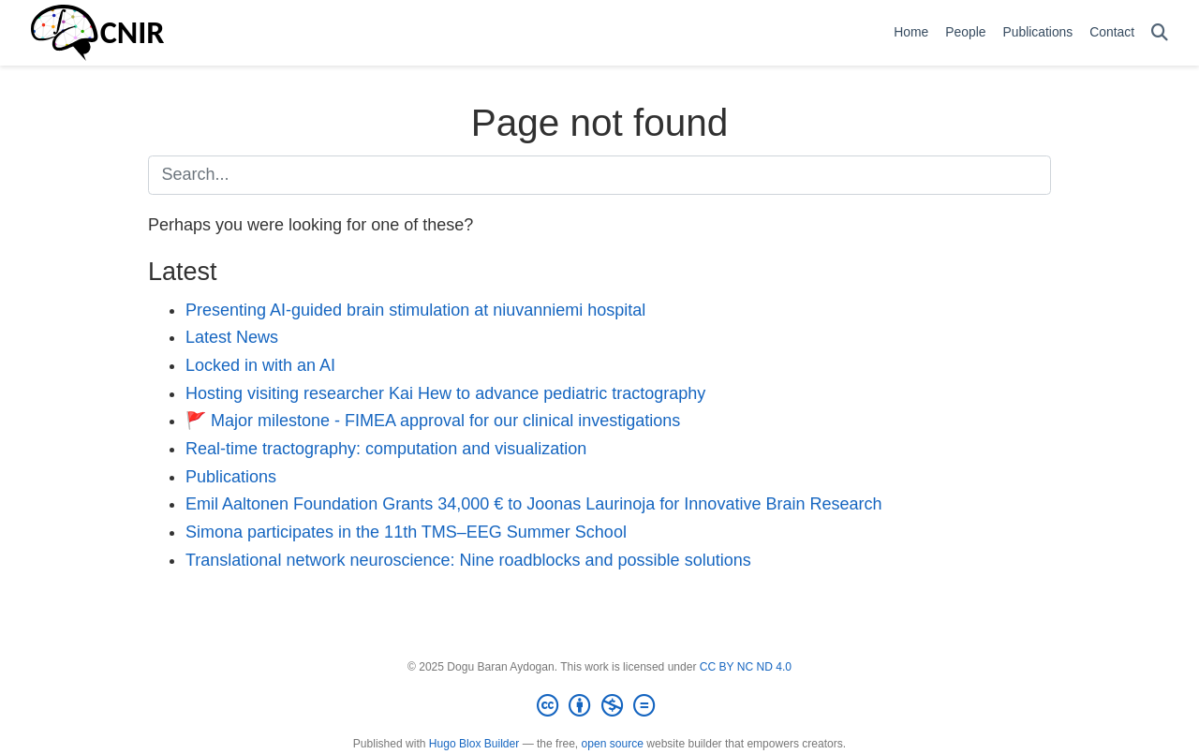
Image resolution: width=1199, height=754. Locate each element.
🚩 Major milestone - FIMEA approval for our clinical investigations (432, 420)
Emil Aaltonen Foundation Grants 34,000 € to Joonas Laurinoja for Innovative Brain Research (533, 504)
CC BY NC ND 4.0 (746, 666)
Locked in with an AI (260, 365)
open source (613, 743)
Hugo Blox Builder (474, 743)
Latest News (231, 337)
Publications (230, 476)
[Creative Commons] (599, 706)
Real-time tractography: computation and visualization (385, 448)
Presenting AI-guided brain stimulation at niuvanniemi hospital (415, 310)
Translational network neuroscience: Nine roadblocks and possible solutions (468, 560)
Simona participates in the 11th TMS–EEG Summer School (406, 532)
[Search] (1159, 33)
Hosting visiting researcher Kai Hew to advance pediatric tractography (445, 393)
